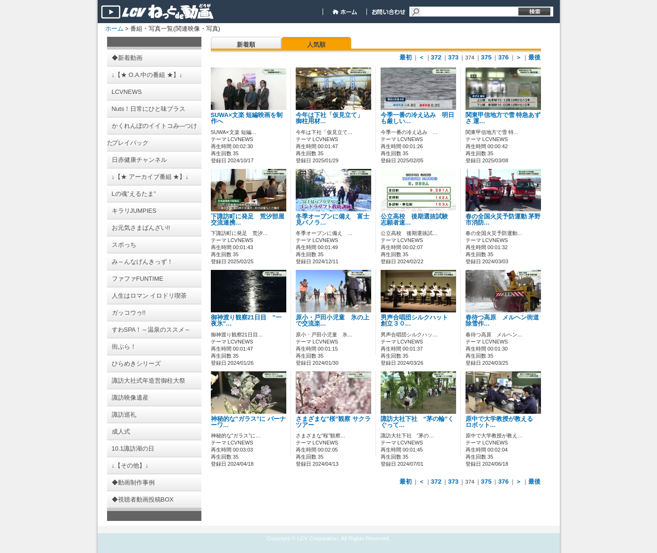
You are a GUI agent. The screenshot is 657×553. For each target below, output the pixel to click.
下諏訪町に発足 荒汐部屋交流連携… (247, 219)
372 (436, 57)
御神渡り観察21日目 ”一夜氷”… (246, 320)
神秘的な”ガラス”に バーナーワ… (248, 422)
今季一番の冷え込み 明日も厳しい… (417, 118)
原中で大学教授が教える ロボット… (502, 422)
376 (503, 57)
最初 (405, 57)
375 (486, 57)
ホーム (114, 28)
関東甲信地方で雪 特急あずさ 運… (503, 118)
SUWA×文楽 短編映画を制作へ (247, 118)
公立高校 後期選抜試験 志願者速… (417, 219)
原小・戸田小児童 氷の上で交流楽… (332, 320)
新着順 (246, 44)
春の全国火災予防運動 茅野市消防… (503, 219)
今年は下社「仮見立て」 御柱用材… (332, 118)
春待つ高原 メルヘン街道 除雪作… (505, 320)
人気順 (316, 44)
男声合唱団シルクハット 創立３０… (417, 320)
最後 (534, 57)
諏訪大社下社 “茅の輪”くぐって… (417, 422)
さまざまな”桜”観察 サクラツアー (333, 422)
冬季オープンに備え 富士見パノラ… (332, 219)
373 (453, 57)
